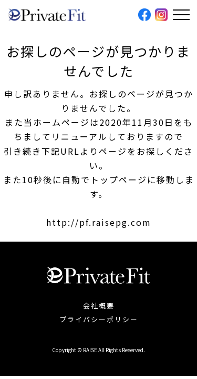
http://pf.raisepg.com (98, 222)
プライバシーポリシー (98, 319)
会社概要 (99, 306)
